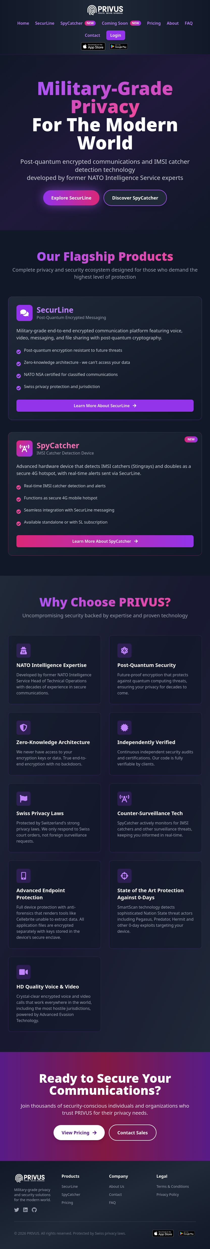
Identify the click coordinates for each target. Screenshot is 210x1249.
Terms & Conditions (172, 1186)
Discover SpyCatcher (135, 199)
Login (115, 35)
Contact (92, 35)
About (173, 23)
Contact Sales (132, 1133)
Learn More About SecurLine (105, 405)
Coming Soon (121, 23)
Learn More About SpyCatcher (105, 541)
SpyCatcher (78, 23)
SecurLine (44, 23)
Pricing (154, 23)
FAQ (189, 23)
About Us (116, 1186)
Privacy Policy (167, 1194)
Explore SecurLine (71, 199)
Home (23, 23)
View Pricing (79, 1133)
